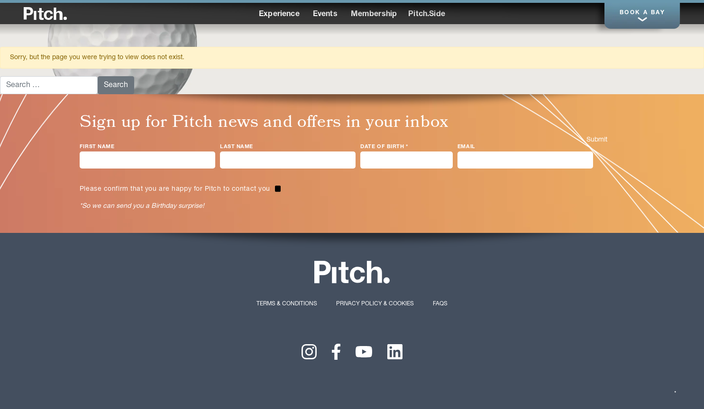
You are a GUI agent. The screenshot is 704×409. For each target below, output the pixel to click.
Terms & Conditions (286, 303)
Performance (451, 13)
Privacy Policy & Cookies (375, 303)
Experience (279, 14)
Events (325, 14)
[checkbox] (180, 189)
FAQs (440, 303)
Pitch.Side (426, 14)
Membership (374, 14)
